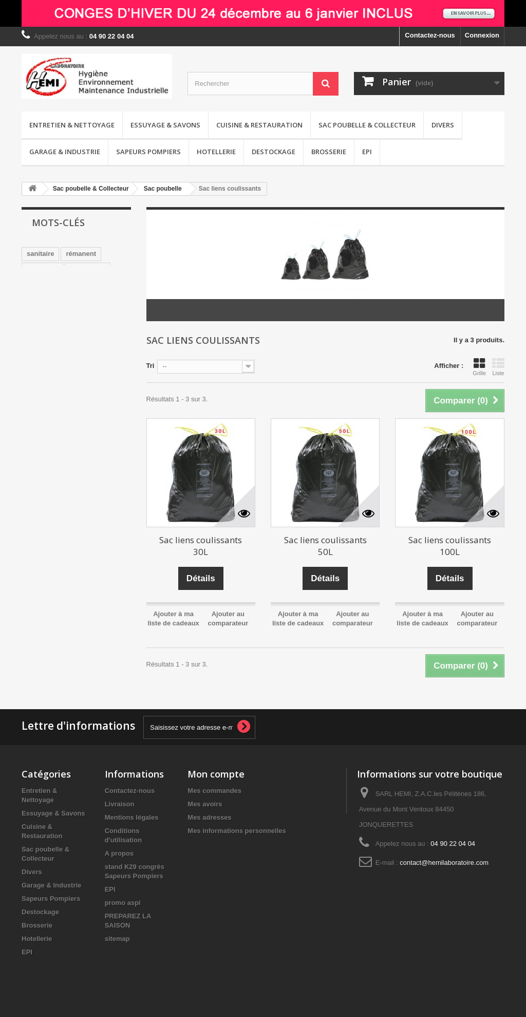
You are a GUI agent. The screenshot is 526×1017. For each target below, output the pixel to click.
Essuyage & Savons (165, 125)
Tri (150, 365)
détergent (91, 331)
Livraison (120, 804)
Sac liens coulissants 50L (325, 546)
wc (31, 284)
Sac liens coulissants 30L (200, 546)
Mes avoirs (204, 804)
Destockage (273, 151)
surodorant (87, 269)
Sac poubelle (163, 188)
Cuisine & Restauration (259, 125)
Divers (442, 125)
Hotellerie (216, 151)
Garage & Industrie (64, 151)
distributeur (45, 331)
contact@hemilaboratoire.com (444, 862)
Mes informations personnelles (236, 831)
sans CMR (63, 284)
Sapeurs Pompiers (148, 151)
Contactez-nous (430, 35)
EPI (367, 151)
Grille (479, 367)
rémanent (81, 253)
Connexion (482, 35)
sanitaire (40, 253)
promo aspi (123, 903)
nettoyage (42, 269)
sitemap (117, 938)
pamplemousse (51, 315)
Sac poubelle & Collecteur (367, 125)
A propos (119, 853)
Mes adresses (209, 817)
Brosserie (328, 151)
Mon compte (216, 774)
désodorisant (48, 300)
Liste (498, 367)
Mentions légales (132, 817)
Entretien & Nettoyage (72, 125)
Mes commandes (214, 790)
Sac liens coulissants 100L (449, 546)
